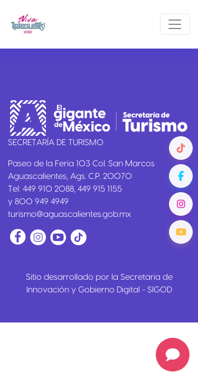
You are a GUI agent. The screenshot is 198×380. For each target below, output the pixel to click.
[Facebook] (181, 176)
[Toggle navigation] (175, 24)
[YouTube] (181, 232)
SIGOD (159, 290)
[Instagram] (181, 204)
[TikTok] (181, 148)
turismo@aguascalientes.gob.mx (69, 214)
